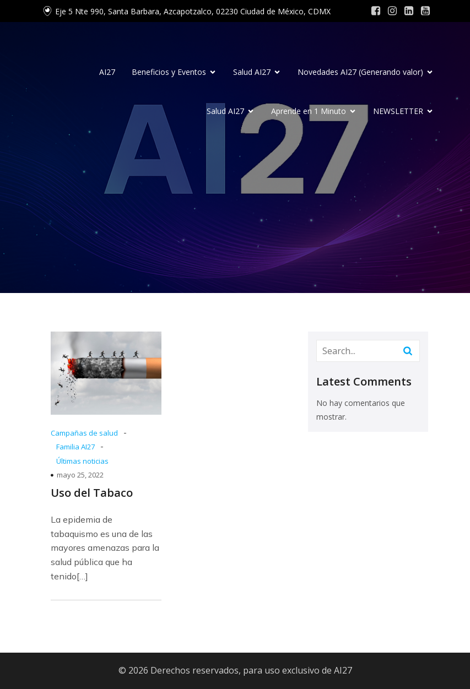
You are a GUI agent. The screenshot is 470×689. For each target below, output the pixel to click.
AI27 (107, 72)
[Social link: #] (376, 11)
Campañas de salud (84, 433)
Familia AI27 (75, 447)
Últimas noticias (82, 461)
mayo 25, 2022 (80, 475)
